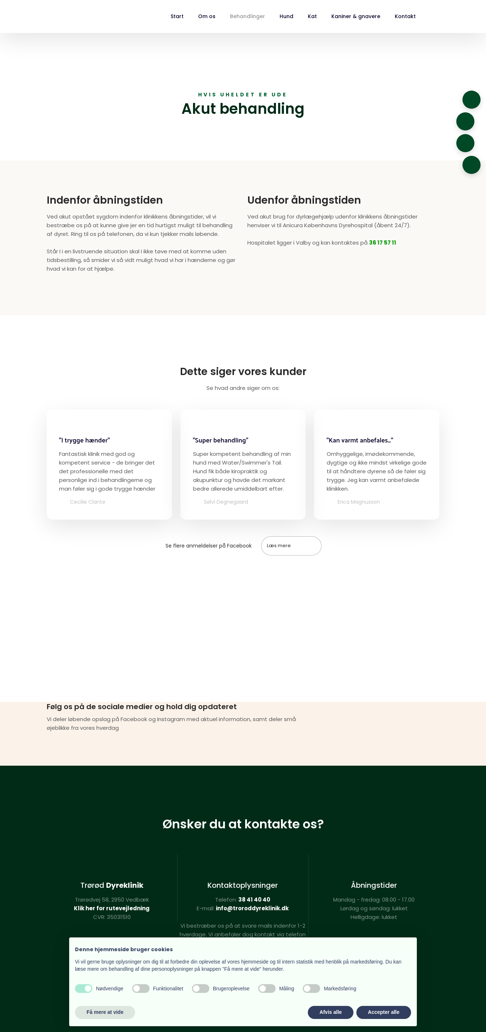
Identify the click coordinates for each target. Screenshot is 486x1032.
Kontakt (405, 16)
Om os (206, 16)
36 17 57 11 (382, 242)
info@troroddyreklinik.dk (252, 908)
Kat (312, 16)
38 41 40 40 (254, 899)
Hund (286, 16)
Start (177, 16)
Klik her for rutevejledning (112, 908)
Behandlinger (247, 16)
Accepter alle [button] (383, 1012)
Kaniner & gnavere (355, 16)
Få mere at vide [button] (105, 1012)
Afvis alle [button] (330, 1012)
